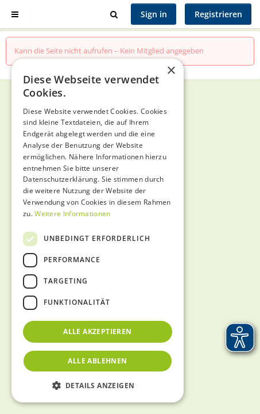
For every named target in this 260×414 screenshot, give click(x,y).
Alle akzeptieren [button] (97, 331)
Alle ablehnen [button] (97, 361)
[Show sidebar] (15, 14)
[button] (97, 385)
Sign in (154, 14)
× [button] (170, 71)
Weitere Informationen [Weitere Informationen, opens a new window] (72, 213)
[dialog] (97, 230)
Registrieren (218, 14)
